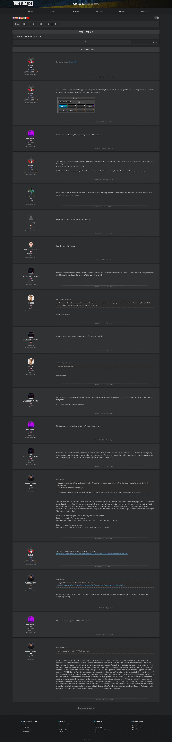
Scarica (53, 11)
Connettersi (145, 11)
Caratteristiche (26, 728)
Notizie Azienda (100, 724)
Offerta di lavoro (100, 728)
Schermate (25, 731)
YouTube (135, 726)
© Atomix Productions (86, 740)
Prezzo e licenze (27, 730)
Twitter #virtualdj (137, 730)
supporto (122, 11)
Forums (61, 731)
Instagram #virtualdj (138, 728)
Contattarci (98, 726)
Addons (39, 36)
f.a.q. (60, 728)
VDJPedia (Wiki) (63, 730)
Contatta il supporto (65, 724)
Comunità (99, 11)
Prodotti (30, 11)
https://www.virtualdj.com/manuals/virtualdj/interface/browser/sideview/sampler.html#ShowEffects (92, 554)
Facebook (135, 724)
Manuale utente (63, 726)
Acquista (76, 11)
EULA (97, 731)
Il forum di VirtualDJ (24, 36)
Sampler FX (73, 62)
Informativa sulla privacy (102, 730)
